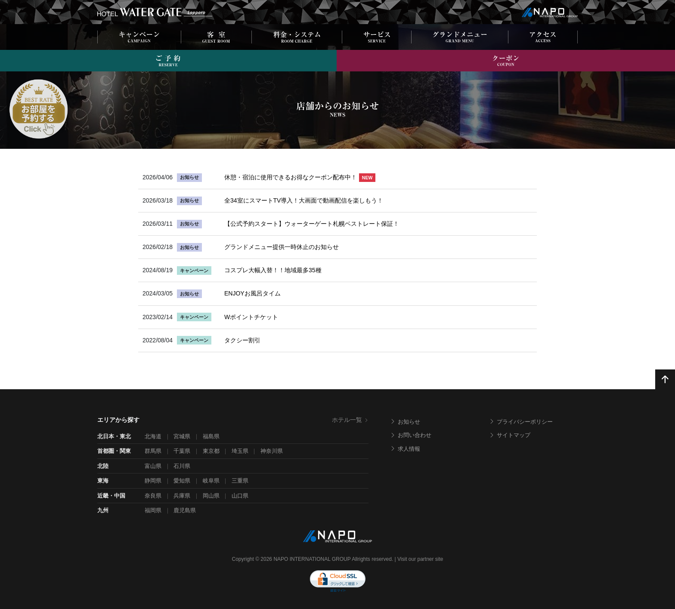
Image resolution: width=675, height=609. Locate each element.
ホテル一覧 (350, 419)
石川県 (181, 466)
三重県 (240, 480)
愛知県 (181, 480)
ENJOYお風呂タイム (252, 293)
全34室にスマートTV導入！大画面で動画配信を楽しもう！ (303, 200)
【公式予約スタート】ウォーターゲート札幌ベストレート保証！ (311, 223)
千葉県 (181, 451)
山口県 (240, 495)
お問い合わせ (410, 435)
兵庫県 (181, 495)
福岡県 (153, 510)
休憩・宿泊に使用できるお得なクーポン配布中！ (299, 177)
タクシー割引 (242, 340)
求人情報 (405, 448)
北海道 (153, 436)
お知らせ (405, 421)
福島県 (211, 436)
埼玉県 (240, 451)
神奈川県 (271, 451)
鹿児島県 (184, 510)
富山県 (153, 466)
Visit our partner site (420, 559)
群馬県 (153, 451)
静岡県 (153, 480)
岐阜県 (211, 480)
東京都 (211, 451)
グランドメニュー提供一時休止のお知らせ (281, 246)
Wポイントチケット (251, 317)
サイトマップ (509, 435)
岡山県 (211, 495)
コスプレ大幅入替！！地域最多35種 (273, 270)
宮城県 (181, 436)
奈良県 (153, 495)
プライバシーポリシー (521, 421)
